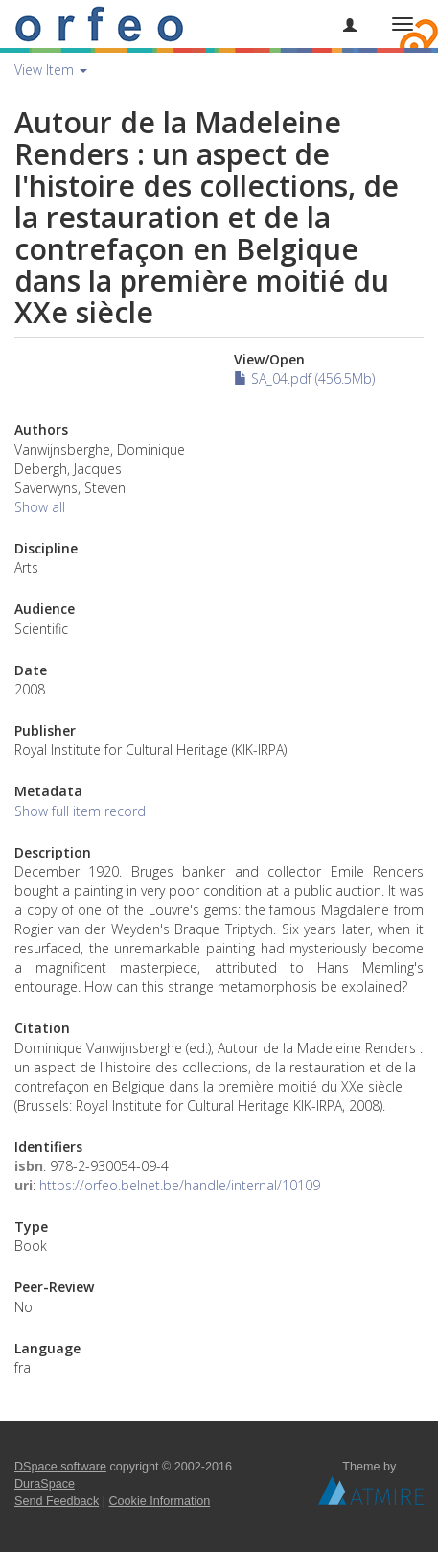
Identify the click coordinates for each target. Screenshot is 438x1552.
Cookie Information (160, 1501)
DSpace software (60, 1466)
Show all (39, 507)
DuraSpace (44, 1484)
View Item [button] (50, 69)
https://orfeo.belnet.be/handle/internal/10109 (179, 1185)
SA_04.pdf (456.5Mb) (304, 378)
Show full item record (80, 811)
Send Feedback (56, 1501)
